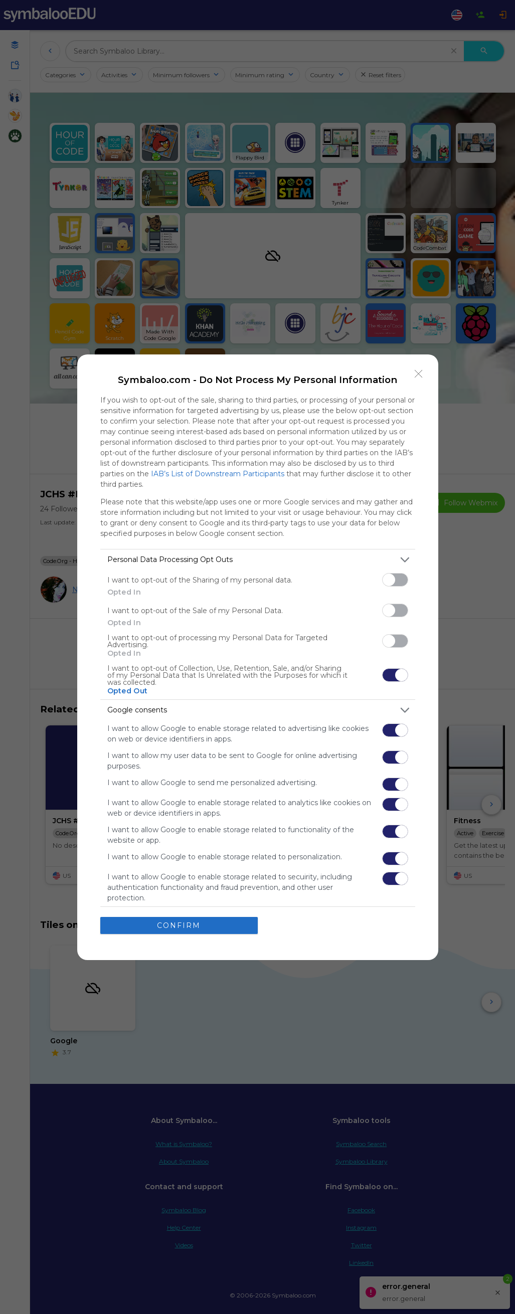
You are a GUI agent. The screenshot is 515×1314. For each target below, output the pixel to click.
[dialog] (257, 657)
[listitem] (257, 559)
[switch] (395, 580)
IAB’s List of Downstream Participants (217, 473)
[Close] (418, 374)
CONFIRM (179, 925)
